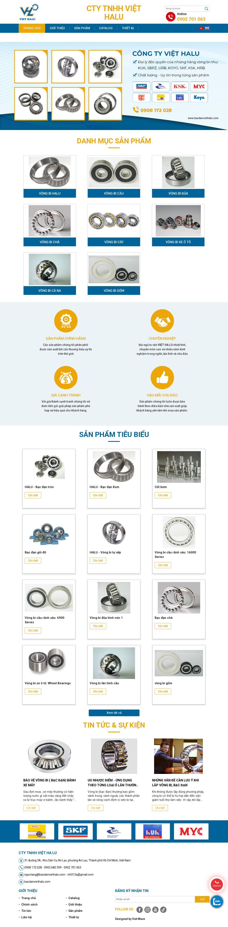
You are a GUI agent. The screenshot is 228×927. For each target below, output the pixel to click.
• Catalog (73, 898)
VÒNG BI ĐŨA (178, 193)
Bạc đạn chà (164, 618)
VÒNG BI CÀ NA (49, 291)
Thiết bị (128, 28)
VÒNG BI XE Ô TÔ (178, 242)
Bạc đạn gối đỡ (35, 552)
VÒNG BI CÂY (114, 242)
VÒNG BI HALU (50, 193)
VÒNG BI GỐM (114, 291)
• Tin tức (25, 911)
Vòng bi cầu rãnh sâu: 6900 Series (44, 620)
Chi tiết (33, 495)
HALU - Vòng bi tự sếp (105, 552)
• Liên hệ (25, 917)
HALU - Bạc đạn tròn (39, 487)
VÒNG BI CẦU (114, 193)
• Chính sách (28, 904)
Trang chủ (32, 28)
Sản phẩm (82, 28)
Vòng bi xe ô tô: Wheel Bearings (48, 683)
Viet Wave (138, 919)
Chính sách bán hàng (40, 37)
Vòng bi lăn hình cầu (104, 683)
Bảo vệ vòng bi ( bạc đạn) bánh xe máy (49, 782)
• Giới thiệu (74, 904)
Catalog (106, 28)
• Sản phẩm (74, 911)
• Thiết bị (72, 917)
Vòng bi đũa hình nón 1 (106, 618)
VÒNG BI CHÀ (49, 242)
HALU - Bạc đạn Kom (104, 487)
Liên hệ (93, 37)
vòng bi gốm (163, 683)
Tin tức (73, 37)
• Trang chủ (27, 898)
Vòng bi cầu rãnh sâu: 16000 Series (175, 555)
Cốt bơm (161, 487)
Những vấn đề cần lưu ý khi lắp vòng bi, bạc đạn (175, 782)
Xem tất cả (114, 713)
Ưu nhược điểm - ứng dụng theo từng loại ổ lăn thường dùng (113, 783)
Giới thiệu (57, 28)
